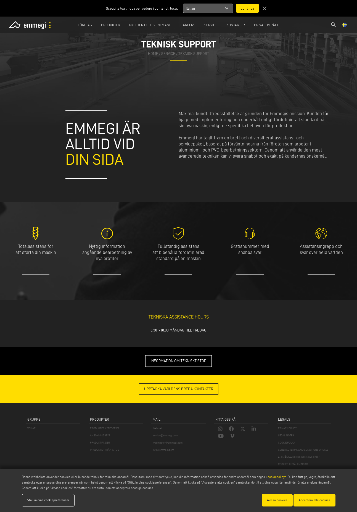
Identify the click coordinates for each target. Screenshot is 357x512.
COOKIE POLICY (286, 442)
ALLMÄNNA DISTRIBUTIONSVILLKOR (298, 456)
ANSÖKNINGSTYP (100, 435)
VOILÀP (31, 428)
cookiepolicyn (276, 477)
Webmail (158, 428)
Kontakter (235, 25)
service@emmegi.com (165, 435)
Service (210, 25)
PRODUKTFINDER (100, 442)
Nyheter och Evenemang (150, 25)
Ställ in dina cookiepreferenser (48, 500)
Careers (188, 25)
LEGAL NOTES (286, 435)
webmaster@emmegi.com (168, 442)
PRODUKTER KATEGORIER (104, 428)
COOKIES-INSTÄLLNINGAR (293, 464)
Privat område (266, 25)
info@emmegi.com (163, 449)
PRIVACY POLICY (287, 428)
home (153, 54)
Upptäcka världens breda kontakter (178, 389)
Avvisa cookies (277, 500)
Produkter (110, 25)
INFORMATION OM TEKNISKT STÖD (178, 361)
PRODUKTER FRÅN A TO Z (104, 449)
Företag (85, 25)
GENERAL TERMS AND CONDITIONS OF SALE (303, 449)
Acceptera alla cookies (314, 500)
